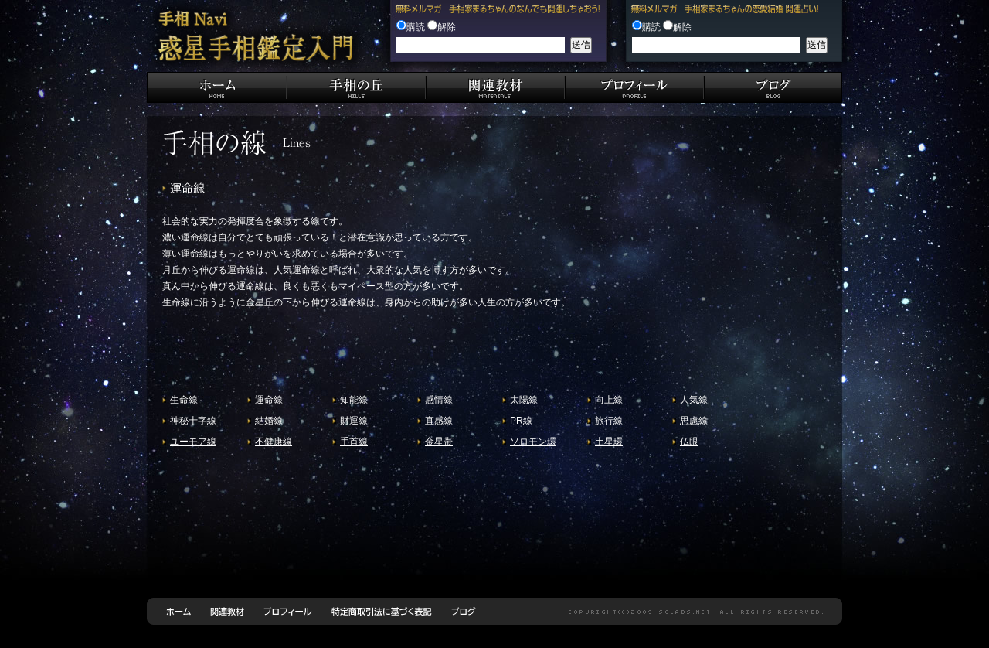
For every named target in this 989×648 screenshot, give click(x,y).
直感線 (439, 420)
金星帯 (439, 441)
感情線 (439, 399)
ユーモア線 (193, 441)
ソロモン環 (533, 441)
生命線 (184, 399)
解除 (446, 27)
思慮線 (694, 420)
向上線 (609, 399)
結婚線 (269, 420)
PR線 (521, 420)
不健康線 (273, 441)
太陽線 (524, 399)
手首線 (354, 441)
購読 (415, 27)
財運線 (354, 420)
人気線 (694, 399)
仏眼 (689, 441)
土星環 (609, 441)
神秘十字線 (193, 420)
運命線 (269, 399)
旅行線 (609, 420)
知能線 (354, 399)
